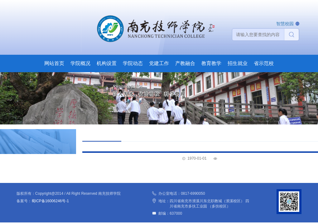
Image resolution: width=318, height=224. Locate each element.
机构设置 (107, 63)
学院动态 (133, 63)
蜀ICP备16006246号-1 (50, 201)
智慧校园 (285, 23)
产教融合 (185, 63)
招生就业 (238, 63)
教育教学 (211, 63)
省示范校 (264, 63)
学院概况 (80, 63)
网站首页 (54, 63)
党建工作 (159, 63)
